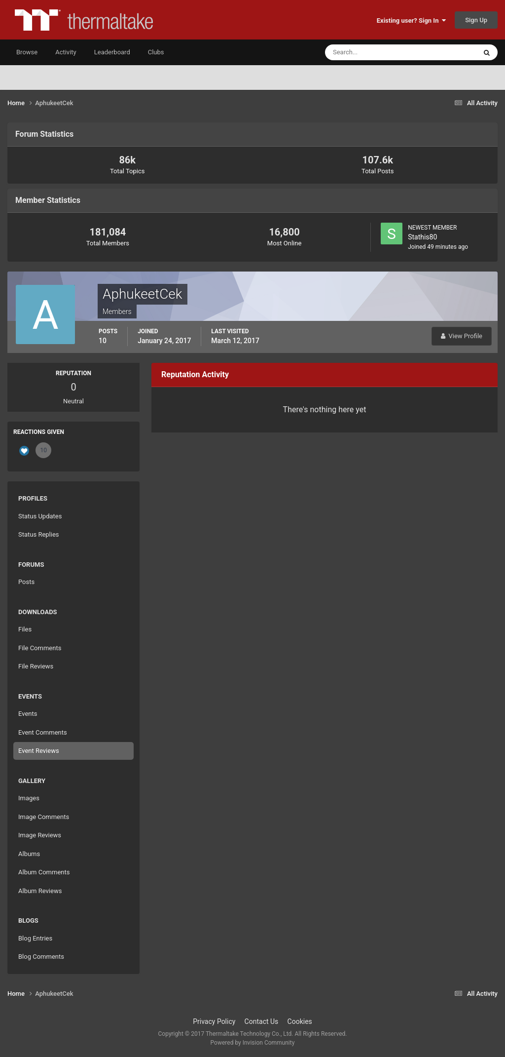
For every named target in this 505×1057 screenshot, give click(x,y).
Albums (29, 854)
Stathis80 (422, 237)
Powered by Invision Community (253, 1042)
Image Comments (43, 817)
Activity (65, 52)
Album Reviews (40, 891)
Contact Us (262, 1021)
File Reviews (35, 666)
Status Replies (38, 534)
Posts (26, 582)
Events (27, 713)
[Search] (370, 52)
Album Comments (44, 872)
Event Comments (42, 732)
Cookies (300, 1021)
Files (25, 629)
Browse (26, 52)
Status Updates (40, 516)
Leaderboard (112, 52)
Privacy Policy (214, 1021)
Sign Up (476, 20)
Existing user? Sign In (411, 20)
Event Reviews (38, 750)
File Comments (39, 648)
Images (28, 798)
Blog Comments (41, 956)
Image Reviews (39, 835)
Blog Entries (35, 938)
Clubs (156, 52)
